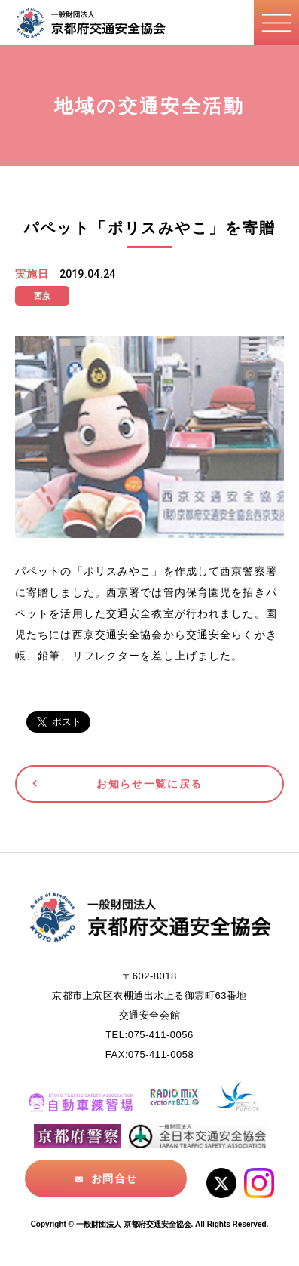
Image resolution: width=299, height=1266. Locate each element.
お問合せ (113, 1178)
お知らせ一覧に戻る (149, 784)
